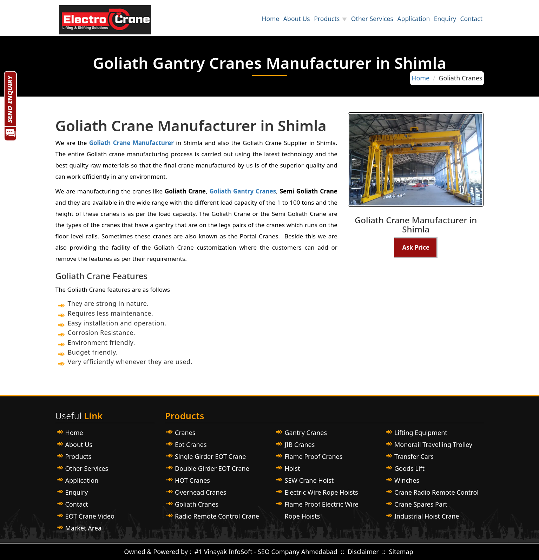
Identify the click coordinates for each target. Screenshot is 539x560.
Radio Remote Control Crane (217, 516)
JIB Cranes (299, 444)
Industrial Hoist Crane (426, 516)
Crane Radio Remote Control (436, 492)
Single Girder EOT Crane (210, 456)
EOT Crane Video (89, 516)
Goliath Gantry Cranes (242, 191)
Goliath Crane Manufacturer (131, 143)
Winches (406, 480)
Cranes (185, 432)
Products (299, 22)
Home (230, 22)
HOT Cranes (192, 480)
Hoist (292, 468)
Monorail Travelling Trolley (433, 444)
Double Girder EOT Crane (212, 468)
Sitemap (401, 551)
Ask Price (415, 247)
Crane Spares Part (420, 504)
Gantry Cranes (305, 432)
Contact (468, 22)
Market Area (83, 528)
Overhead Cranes (200, 492)
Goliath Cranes (196, 504)
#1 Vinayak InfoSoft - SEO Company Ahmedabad (266, 551)
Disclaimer (364, 551)
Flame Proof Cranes (313, 456)
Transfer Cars (414, 456)
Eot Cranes (191, 444)
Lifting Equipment (420, 432)
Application (398, 22)
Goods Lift (409, 468)
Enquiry (435, 22)
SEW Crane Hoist (309, 480)
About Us (263, 22)
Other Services (350, 22)
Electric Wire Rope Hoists (321, 492)
